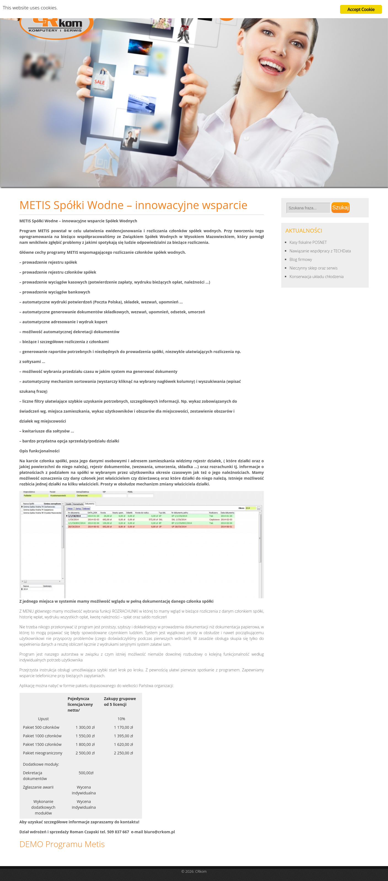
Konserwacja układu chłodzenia (317, 276)
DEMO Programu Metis (62, 844)
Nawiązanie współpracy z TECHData (320, 250)
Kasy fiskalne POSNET (308, 242)
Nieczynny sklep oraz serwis (314, 268)
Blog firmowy (301, 259)
